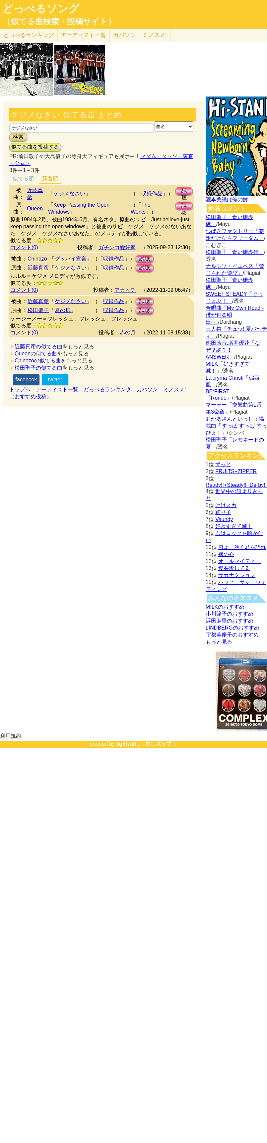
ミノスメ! (155, 35)
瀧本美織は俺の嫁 (227, 199)
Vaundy (224, 519)
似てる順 (23, 178)
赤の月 (128, 332)
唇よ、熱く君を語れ (242, 547)
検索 (18, 137)
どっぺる (28, 35)
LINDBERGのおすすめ (232, 628)
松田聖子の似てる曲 (38, 368)
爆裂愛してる (234, 568)
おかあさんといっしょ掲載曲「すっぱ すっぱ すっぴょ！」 (236, 426)
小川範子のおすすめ (229, 614)
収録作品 (152, 193)
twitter (55, 379)
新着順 (50, 178)
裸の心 (226, 554)
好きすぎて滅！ (233, 526)
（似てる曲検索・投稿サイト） (59, 21)
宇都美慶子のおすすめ (232, 635)
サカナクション (236, 575)
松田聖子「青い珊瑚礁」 (235, 252)
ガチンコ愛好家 (117, 247)
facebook (26, 379)
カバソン (124, 35)
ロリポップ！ (161, 744)
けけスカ (225, 505)
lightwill (126, 744)
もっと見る (219, 642)
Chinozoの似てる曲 (38, 360)
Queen (35, 208)
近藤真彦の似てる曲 (38, 346)
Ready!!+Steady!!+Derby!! (236, 485)
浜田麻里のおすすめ (229, 621)
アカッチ (125, 290)
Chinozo (37, 259)
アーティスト (83, 35)
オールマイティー (239, 561)
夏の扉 (63, 310)
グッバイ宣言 (71, 259)
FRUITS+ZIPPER (236, 471)
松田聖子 (38, 310)
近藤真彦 (38, 268)
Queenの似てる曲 (36, 353)
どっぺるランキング (107, 389)
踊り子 (223, 512)
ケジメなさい (69, 193)
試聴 (184, 191)
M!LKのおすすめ (225, 607)
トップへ (20, 389)
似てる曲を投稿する (35, 147)
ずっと (223, 464)
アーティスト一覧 (57, 389)
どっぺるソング (41, 9)
